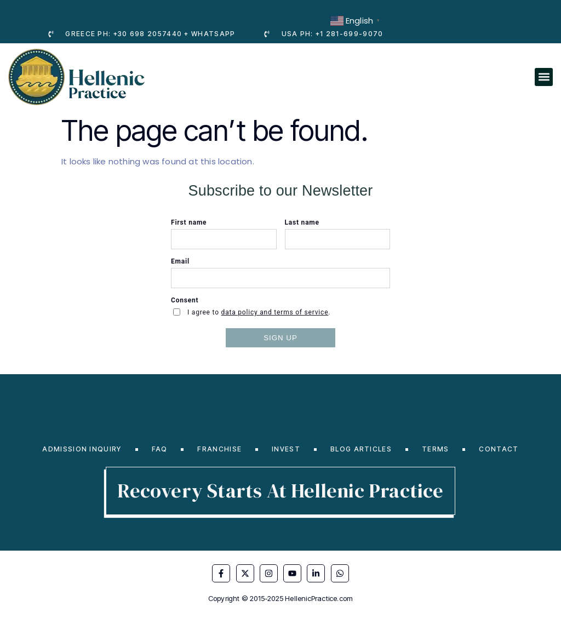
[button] (544, 77)
